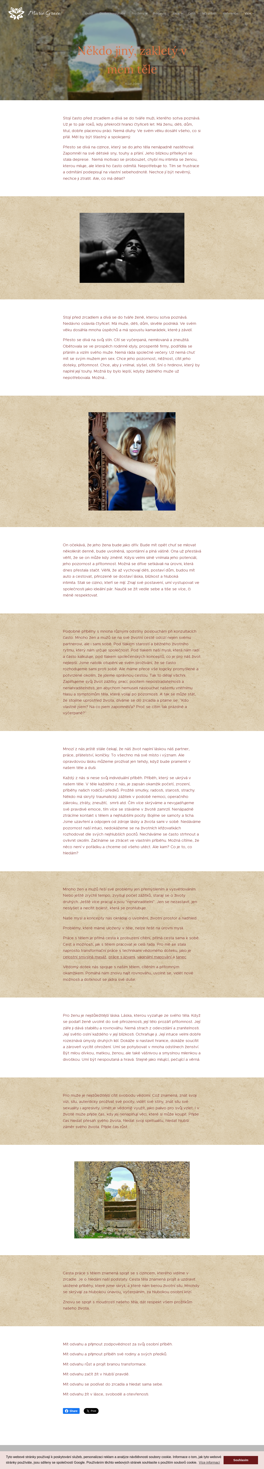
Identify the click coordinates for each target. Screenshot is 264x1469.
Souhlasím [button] (240, 1460)
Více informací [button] (209, 1462)
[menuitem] (90, 13)
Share (71, 1411)
